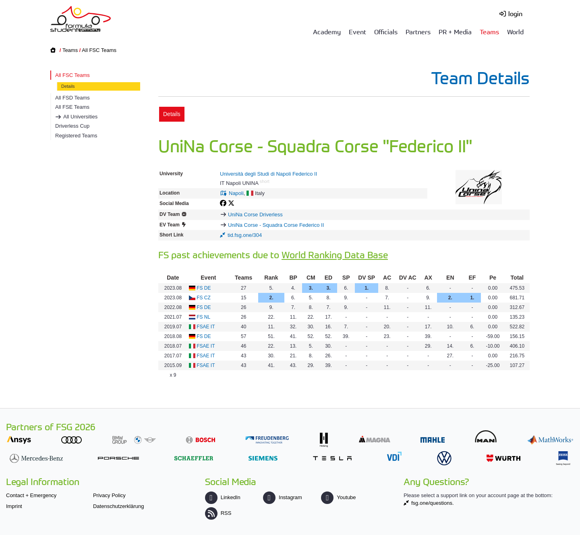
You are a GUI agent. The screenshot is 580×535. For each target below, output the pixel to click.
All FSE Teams (72, 107)
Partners (418, 31)
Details (68, 86)
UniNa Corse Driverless (255, 215)
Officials (386, 31)
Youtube (338, 497)
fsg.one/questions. (432, 503)
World (515, 31)
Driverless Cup (72, 126)
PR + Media (455, 31)
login (515, 13)
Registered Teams (76, 136)
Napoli (236, 193)
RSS (218, 513)
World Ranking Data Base (335, 254)
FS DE (204, 288)
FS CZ (204, 298)
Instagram (282, 497)
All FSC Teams (99, 50)
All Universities (80, 117)
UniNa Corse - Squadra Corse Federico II (276, 225)
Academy (327, 31)
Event (357, 31)
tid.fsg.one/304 (245, 235)
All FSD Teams (72, 98)
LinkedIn (222, 497)
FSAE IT (206, 327)
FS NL (203, 317)
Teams (489, 31)
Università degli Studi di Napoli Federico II (268, 174)
